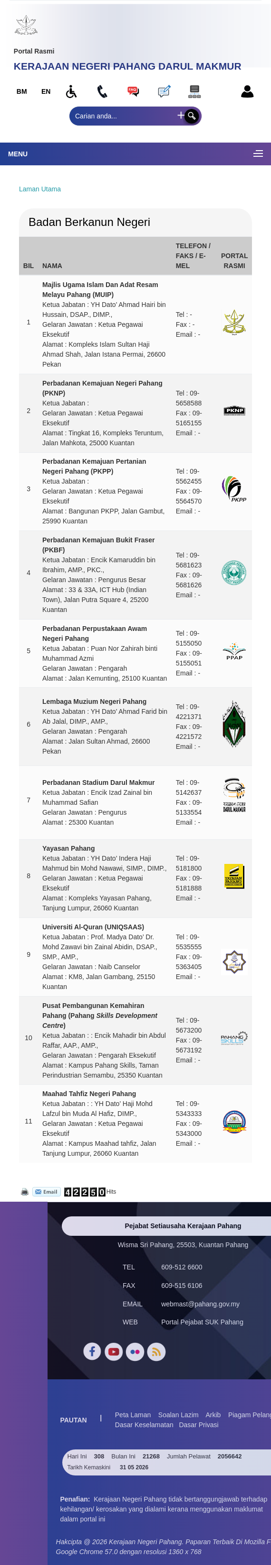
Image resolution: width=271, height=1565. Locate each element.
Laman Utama (40, 189)
